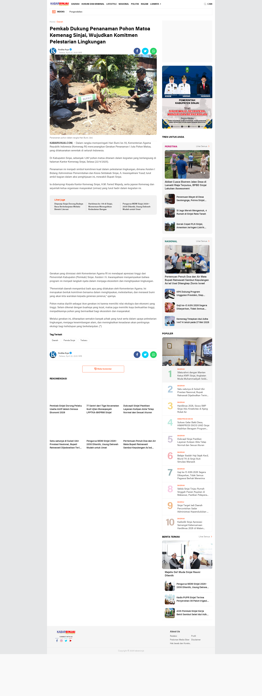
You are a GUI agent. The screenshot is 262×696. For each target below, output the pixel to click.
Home (52, 22)
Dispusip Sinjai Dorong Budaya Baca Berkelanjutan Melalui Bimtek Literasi (68, 207)
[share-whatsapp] (153, 51)
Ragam (144, 4)
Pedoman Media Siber (179, 640)
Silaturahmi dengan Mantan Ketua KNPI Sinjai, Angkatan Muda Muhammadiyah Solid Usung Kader (191, 376)
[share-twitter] (145, 51)
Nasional (124, 4)
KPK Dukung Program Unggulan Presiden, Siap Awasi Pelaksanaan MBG (190, 294)
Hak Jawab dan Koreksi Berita (180, 644)
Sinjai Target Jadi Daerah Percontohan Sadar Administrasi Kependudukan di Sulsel (193, 508)
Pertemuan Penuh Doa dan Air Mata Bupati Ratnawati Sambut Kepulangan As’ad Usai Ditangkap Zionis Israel (187, 280)
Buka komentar (103, 369)
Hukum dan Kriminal (92, 4)
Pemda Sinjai (69, 341)
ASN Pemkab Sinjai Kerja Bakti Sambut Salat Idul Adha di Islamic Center (192, 613)
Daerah (75, 4)
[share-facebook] (137, 51)
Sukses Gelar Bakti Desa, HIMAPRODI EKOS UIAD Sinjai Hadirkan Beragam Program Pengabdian (193, 426)
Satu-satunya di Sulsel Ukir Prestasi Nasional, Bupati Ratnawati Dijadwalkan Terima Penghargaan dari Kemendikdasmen (192, 392)
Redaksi (173, 636)
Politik (135, 4)
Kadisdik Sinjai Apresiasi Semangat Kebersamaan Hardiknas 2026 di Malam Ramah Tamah (190, 525)
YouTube (70, 642)
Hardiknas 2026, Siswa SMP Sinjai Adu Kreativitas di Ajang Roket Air (192, 409)
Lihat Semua (201, 146)
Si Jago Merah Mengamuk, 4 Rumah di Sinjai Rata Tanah (192, 212)
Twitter (66, 642)
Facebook (57, 642)
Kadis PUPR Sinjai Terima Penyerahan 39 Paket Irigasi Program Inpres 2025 (192, 599)
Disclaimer (196, 640)
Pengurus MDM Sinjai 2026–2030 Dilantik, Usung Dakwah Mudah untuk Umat (136, 207)
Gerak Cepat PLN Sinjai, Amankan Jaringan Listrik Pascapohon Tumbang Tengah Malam (193, 226)
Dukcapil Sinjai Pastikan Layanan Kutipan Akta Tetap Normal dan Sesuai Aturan (191, 442)
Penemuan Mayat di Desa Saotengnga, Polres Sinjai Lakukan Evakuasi (190, 199)
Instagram (61, 642)
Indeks (58, 12)
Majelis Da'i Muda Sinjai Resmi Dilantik (182, 574)
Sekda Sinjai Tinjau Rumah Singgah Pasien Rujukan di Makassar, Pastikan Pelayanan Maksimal (192, 492)
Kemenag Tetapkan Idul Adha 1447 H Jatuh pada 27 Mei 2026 (193, 321)
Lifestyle (111, 4)
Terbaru (83, 341)
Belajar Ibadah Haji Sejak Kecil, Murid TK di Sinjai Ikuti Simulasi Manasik (192, 459)
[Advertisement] (103, 243)
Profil (193, 636)
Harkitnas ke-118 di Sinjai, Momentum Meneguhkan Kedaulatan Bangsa (100, 207)
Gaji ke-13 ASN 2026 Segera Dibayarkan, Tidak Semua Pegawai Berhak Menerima (192, 307)
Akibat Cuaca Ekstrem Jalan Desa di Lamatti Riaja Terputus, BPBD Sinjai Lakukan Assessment (185, 185)
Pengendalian (75, 12)
